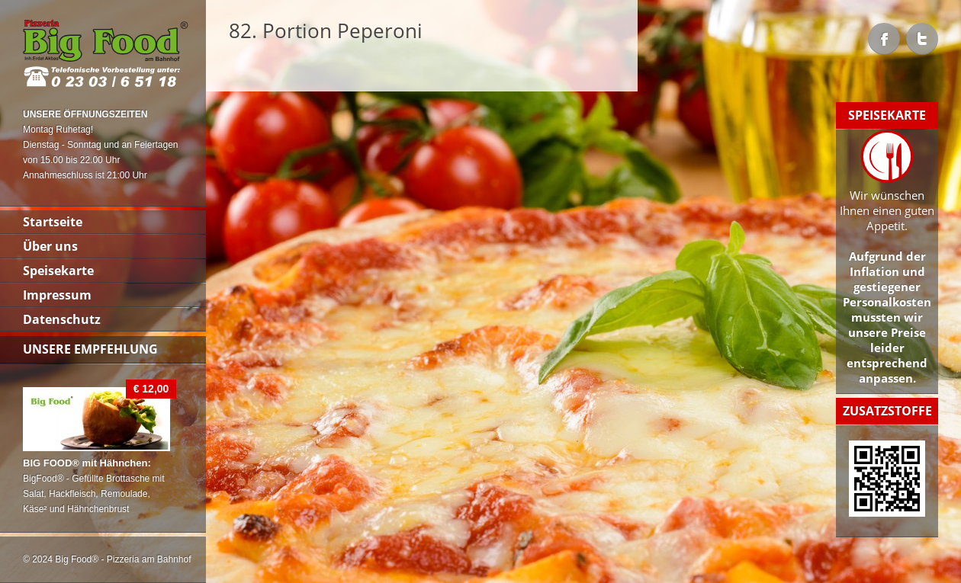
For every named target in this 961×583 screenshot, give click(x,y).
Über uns (50, 246)
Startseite (52, 221)
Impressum (57, 295)
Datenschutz (62, 319)
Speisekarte (58, 270)
